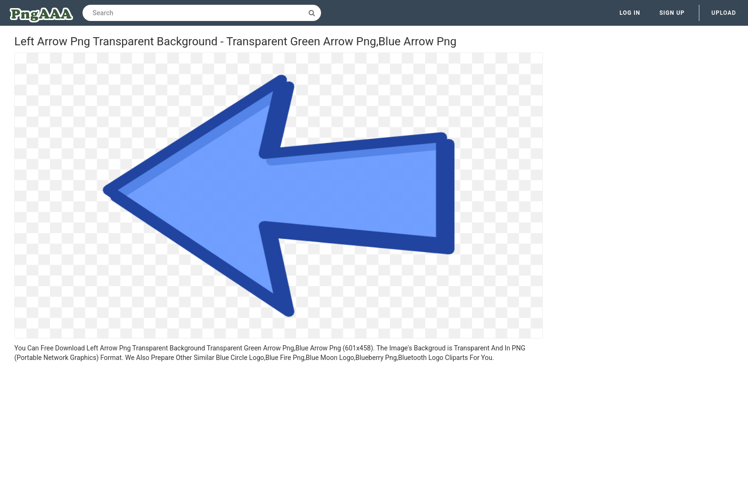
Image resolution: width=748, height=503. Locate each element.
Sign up (672, 13)
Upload (723, 13)
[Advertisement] (278, 434)
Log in (630, 13)
